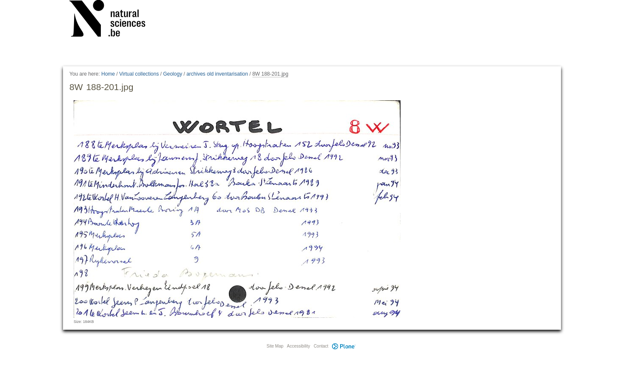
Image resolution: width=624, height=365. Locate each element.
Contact (321, 346)
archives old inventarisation (217, 74)
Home (108, 74)
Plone (343, 346)
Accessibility (298, 346)
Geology (172, 74)
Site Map (274, 346)
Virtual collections (139, 74)
